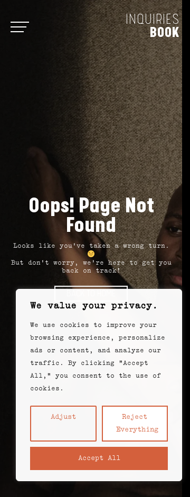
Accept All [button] (99, 458)
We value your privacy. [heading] (94, 306)
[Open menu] (18, 26)
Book (164, 32)
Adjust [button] (63, 417)
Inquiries (152, 19)
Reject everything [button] (137, 423)
